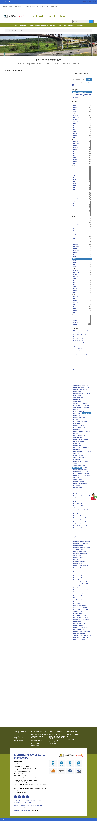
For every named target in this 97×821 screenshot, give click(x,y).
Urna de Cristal (70, 740)
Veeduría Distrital (35, 744)
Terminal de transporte (54, 741)
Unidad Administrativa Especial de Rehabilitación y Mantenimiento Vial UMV (57, 738)
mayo (82, 129)
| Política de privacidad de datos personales (33, 802)
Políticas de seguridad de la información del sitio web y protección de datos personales (28, 806)
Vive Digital (69, 741)
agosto (82, 123)
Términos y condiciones (17, 802)
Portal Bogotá (17, 736)
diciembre (82, 115)
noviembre (82, 117)
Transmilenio (52, 742)
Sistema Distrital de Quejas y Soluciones (20, 739)
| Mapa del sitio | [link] (26, 810)
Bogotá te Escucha (18, 741)
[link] (15, 797)
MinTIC (68, 737)
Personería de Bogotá (36, 742)
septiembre (82, 121)
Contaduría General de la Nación (39, 739)
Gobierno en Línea (71, 738)
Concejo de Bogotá (35, 746)
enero (82, 111)
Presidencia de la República (73, 735)
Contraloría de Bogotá (36, 741)
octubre (82, 119)
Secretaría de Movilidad (54, 735)
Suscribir (89, 79)
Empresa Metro (52, 744)
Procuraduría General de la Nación (39, 735)
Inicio (7, 30)
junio (82, 127)
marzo (82, 107)
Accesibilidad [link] (17, 810)
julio (82, 125)
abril (82, 105)
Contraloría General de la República (37, 737)
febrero (82, 109)
